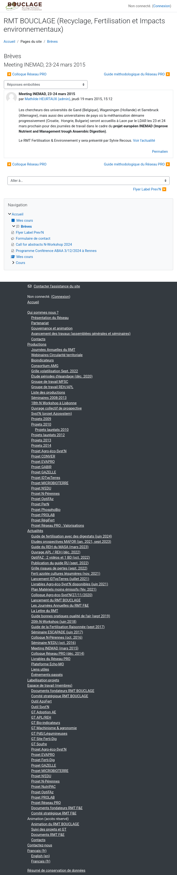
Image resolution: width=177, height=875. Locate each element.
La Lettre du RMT (44, 611)
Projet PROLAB (43, 515)
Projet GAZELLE (43, 472)
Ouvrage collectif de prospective (56, 408)
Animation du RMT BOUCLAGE (55, 824)
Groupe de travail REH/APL (52, 387)
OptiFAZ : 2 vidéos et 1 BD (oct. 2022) (60, 557)
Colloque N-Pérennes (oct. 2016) (57, 637)
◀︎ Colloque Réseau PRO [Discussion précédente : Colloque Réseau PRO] (27, 74)
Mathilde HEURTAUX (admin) (47, 99)
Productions (37, 344)
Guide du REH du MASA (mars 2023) (59, 547)
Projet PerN (40, 504)
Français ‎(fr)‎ (37, 851)
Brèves (52, 41)
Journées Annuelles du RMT (53, 350)
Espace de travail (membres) (49, 685)
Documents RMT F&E (48, 834)
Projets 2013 (41, 440)
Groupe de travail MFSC (49, 381)
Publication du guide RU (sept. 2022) (59, 563)
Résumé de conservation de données (56, 870)
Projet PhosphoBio (45, 510)
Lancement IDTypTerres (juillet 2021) (60, 579)
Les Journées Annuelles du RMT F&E (60, 605)
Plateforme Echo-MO (47, 664)
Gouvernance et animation (51, 328)
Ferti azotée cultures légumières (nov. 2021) (65, 573)
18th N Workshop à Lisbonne (54, 403)
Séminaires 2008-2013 (49, 398)
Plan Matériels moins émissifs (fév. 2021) (63, 589)
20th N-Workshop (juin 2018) (53, 621)
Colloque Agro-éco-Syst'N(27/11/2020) (61, 595)
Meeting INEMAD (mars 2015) (54, 648)
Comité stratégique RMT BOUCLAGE (59, 696)
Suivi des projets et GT (48, 829)
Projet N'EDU (41, 488)
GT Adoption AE (43, 712)
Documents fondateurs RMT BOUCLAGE (62, 691)
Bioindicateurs (42, 360)
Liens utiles (40, 669)
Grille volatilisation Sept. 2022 (54, 371)
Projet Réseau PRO (46, 803)
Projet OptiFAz (42, 499)
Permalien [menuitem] (160, 151)
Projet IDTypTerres (45, 478)
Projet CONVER (43, 456)
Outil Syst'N (40, 707)
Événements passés (47, 675)
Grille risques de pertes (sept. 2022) (59, 568)
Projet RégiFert (42, 520)
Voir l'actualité (144, 140)
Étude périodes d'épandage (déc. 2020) (62, 376)
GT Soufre (39, 744)
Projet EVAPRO (43, 461)
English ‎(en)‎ (40, 856)
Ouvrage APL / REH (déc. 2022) (55, 552)
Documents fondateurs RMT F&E (57, 808)
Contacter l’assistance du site (53, 286)
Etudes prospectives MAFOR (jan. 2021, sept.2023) (71, 541)
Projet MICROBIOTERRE (49, 483)
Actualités (35, 531)
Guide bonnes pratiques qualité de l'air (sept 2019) (70, 616)
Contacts (38, 339)
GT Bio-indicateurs (45, 723)
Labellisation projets (43, 680)
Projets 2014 (41, 445)
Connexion (161, 6)
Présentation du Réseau (50, 318)
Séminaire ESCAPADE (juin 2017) (57, 632)
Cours (20, 263)
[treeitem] (88, 238)
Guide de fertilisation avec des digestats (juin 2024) (71, 536)
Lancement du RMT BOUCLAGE (56, 600)
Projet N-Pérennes (45, 493)
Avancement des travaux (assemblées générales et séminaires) (80, 333)
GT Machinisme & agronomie (54, 728)
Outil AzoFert (41, 701)
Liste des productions (48, 392)
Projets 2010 (41, 424)
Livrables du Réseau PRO (51, 659)
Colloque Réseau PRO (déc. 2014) (57, 653)
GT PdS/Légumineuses (49, 733)
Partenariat (40, 323)
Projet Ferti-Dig (43, 760)
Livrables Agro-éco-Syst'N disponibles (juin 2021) (69, 584)
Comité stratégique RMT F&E (54, 813)
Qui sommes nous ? (43, 312)
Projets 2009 (41, 419)
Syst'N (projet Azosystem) (51, 413)
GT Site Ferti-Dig (44, 739)
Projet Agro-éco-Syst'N (48, 451)
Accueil (9, 41)
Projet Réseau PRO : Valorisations (57, 525)
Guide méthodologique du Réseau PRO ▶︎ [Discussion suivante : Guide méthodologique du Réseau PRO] (137, 74)
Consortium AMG (44, 366)
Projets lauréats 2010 (52, 430)
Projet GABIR (41, 467)
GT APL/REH (41, 717)
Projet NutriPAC (43, 786)
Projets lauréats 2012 (48, 435)
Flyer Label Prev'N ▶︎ (149, 189)
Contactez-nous (39, 845)
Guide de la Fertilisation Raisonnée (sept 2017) (68, 627)
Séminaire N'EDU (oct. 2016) (53, 643)
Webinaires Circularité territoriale (57, 355)
